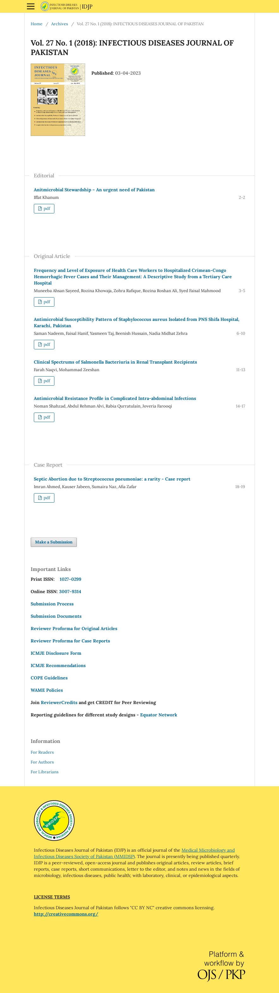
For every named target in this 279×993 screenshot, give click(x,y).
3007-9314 (70, 591)
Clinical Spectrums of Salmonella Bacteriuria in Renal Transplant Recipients (115, 362)
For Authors (42, 762)
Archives (59, 24)
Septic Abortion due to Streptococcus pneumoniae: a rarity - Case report (112, 479)
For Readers (42, 752)
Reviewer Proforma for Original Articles (74, 628)
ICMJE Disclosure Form (56, 653)
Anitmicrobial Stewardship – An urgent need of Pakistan (94, 190)
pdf (46, 208)
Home (36, 24)
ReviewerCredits (59, 702)
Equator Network (158, 715)
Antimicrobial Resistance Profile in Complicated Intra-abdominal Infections (115, 398)
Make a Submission (53, 542)
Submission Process (52, 604)
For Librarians (45, 772)
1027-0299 (69, 579)
